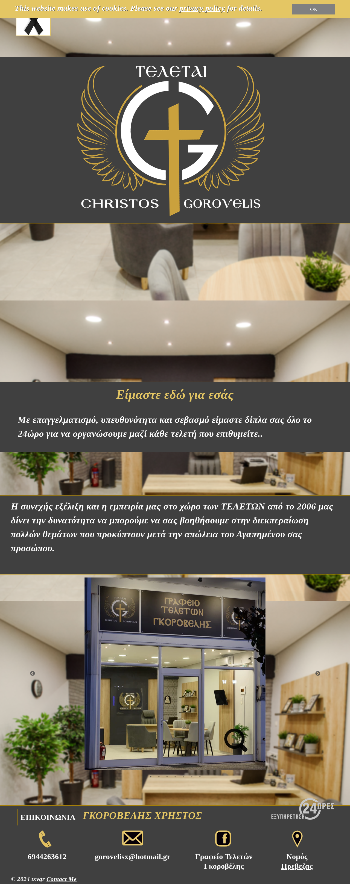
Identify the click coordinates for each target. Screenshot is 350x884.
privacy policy (202, 8)
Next (317, 673)
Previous (32, 673)
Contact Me (61, 879)
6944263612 (47, 856)
